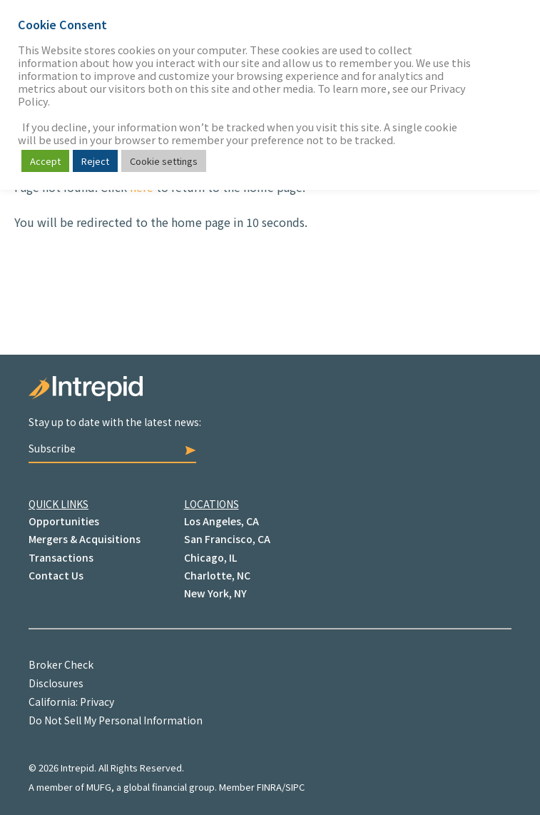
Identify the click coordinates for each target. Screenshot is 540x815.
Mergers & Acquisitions (85, 539)
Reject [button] (95, 161)
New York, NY (215, 593)
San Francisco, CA (227, 539)
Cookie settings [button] (164, 161)
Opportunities (64, 521)
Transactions (61, 557)
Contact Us (56, 575)
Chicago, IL (210, 557)
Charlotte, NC (217, 575)
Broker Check (61, 664)
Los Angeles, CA (221, 521)
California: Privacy (71, 701)
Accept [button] (45, 161)
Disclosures (56, 683)
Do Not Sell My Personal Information (116, 720)
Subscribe (112, 448)
